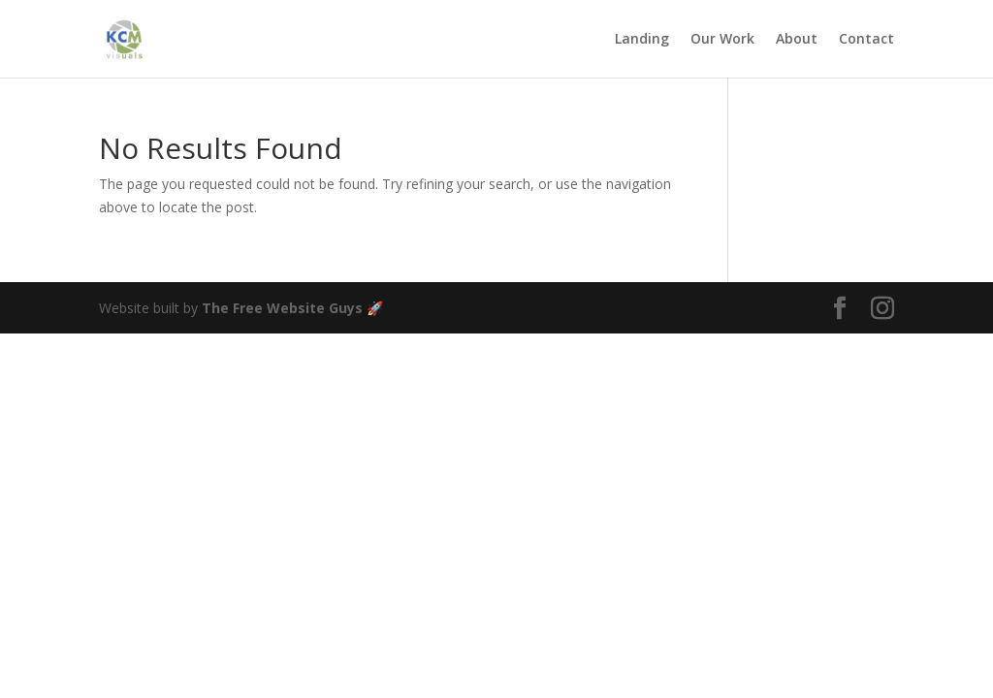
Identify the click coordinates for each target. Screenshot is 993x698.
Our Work (722, 40)
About (796, 40)
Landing (642, 40)
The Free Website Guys (282, 308)
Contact (866, 40)
